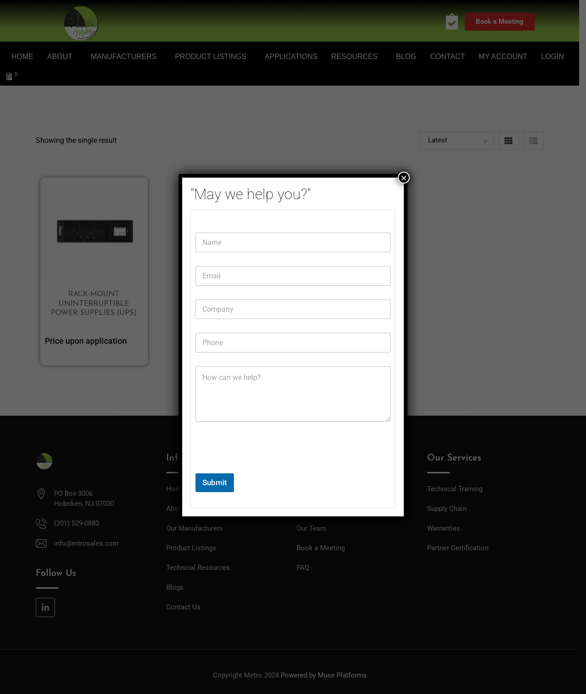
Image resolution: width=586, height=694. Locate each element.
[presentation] (265, 467)
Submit (214, 482)
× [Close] (404, 178)
